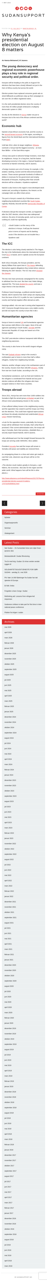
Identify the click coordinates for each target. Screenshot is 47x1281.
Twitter (21, 8)
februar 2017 (9, 1208)
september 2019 (10, 1044)
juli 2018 (7, 1118)
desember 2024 (10, 717)
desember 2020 (10, 965)
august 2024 (9, 738)
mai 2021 (7, 939)
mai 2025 (7, 690)
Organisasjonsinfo (11, 523)
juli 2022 (7, 865)
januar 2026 (8, 648)
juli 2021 (7, 928)
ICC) (8, 255)
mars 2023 (8, 828)
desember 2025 (10, 653)
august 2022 (9, 859)
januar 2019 (8, 1086)
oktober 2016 (9, 1229)
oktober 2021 (9, 912)
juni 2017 (7, 1187)
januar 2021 (8, 960)
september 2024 (10, 733)
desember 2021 (10, 902)
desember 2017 (10, 1155)
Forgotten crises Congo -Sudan (16, 591)
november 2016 (10, 1224)
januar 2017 (8, 1213)
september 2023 (10, 796)
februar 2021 (9, 954)
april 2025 (8, 696)
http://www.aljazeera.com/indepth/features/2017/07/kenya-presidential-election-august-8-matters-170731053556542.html (23, 481)
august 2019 (9, 1049)
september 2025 (10, 669)
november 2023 (10, 785)
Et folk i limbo (9, 586)
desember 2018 (10, 1092)
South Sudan (35, 201)
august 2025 (9, 675)
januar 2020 (8, 1023)
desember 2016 (10, 1218)
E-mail (26, 8)
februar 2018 (9, 1144)
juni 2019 (7, 1060)
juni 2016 (7, 1250)
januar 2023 (8, 838)
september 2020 (10, 981)
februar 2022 (9, 891)
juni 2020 (7, 997)
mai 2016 (7, 1255)
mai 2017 (7, 1192)
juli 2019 (7, 1055)
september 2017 (10, 1171)
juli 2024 (7, 743)
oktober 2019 (9, 1039)
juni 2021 (7, 933)
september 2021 (10, 917)
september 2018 (10, 1108)
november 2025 (10, 659)
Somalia (32, 328)
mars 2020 (8, 1012)
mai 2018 (7, 1129)
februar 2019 (9, 1081)
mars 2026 (8, 638)
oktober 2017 (9, 1166)
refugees (34, 368)
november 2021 (10, 907)
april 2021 (8, 944)
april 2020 (8, 1007)
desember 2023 (10, 780)
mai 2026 (7, 627)
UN (22, 322)
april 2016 (8, 1261)
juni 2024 (7, 748)
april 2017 (8, 1197)
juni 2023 (7, 812)
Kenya (23, 115)
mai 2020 (7, 1002)
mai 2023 (7, 817)
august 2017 (9, 1176)
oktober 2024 (9, 727)
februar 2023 (9, 833)
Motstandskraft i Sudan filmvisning (17, 556)
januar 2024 (8, 775)
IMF (8, 140)
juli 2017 (7, 1181)
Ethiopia (36, 145)
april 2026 (8, 632)
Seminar (7, 528)
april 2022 (8, 880)
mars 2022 (8, 886)
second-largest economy (14, 134)
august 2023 (9, 801)
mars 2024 (8, 764)
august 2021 (9, 923)
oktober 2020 (9, 976)
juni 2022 (7, 870)
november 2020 (10, 970)
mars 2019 (8, 1076)
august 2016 (9, 1240)
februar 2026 (9, 643)
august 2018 (9, 1113)
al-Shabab (30, 398)
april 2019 (8, 1071)
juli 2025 (7, 680)
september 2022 (10, 854)
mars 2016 (8, 1266)
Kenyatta (12, 446)
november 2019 (10, 1034)
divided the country (26, 284)
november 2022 (10, 844)
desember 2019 (10, 1028)
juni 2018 (7, 1123)
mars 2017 (8, 1203)
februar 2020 (9, 1018)
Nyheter (40, 494)
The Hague (31, 265)
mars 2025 (8, 701)
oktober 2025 (9, 664)
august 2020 (9, 986)
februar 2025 (9, 706)
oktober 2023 (9, 791)
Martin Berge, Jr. (30, 28)
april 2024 (8, 759)
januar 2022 (8, 896)
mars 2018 (8, 1139)
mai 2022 (7, 875)
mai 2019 (7, 1065)
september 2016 (10, 1234)
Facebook (17, 8)
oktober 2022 (9, 849)
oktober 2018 (9, 1102)
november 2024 (10, 722)
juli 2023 (7, 807)
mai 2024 (7, 754)
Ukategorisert (9, 533)
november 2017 (10, 1160)
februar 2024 (9, 770)
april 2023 (8, 822)
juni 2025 (7, 685)
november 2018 (10, 1097)
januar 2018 (8, 1150)
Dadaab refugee (15, 355)
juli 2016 (7, 1245)
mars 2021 (8, 949)
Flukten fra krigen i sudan (13, 612)
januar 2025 (8, 712)
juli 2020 (7, 991)
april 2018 (8, 1134)
